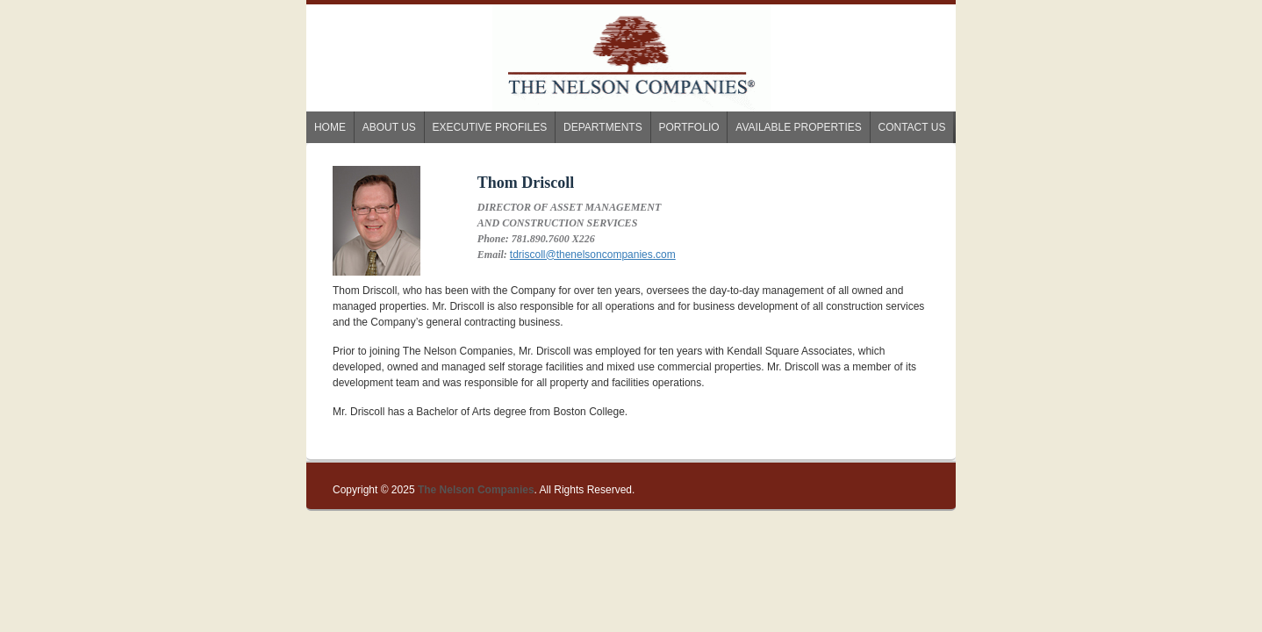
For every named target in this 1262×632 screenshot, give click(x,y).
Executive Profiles (490, 127)
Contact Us (912, 127)
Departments (602, 127)
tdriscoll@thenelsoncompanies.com (593, 254)
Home (330, 127)
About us (389, 127)
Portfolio (688, 127)
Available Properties (798, 127)
